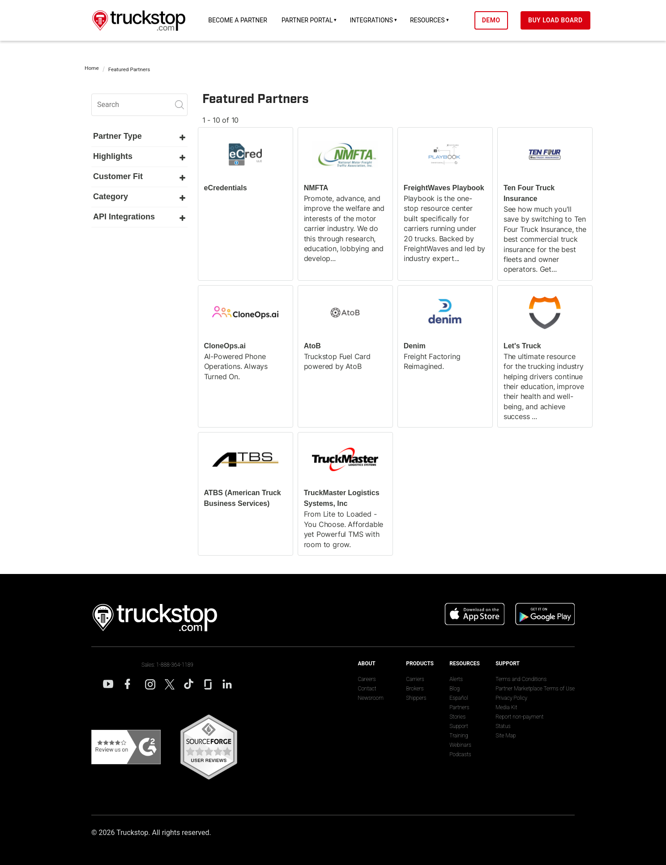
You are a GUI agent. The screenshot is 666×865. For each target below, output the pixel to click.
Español (458, 698)
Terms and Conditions (520, 679)
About (366, 663)
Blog (454, 688)
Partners (459, 707)
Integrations (377, 20)
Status (503, 726)
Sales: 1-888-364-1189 (167, 665)
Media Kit (506, 707)
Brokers (414, 688)
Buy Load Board (562, 20)
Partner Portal (314, 20)
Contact (367, 688)
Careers (367, 679)
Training (458, 735)
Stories (457, 717)
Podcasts (460, 754)
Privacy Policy (511, 698)
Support (458, 726)
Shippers (416, 698)
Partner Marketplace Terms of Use (535, 688)
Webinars (460, 745)
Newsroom (370, 698)
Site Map (505, 735)
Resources (434, 20)
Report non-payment (519, 717)
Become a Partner (244, 20)
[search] (139, 105)
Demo (497, 20)
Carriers (415, 679)
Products (420, 663)
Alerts (456, 679)
